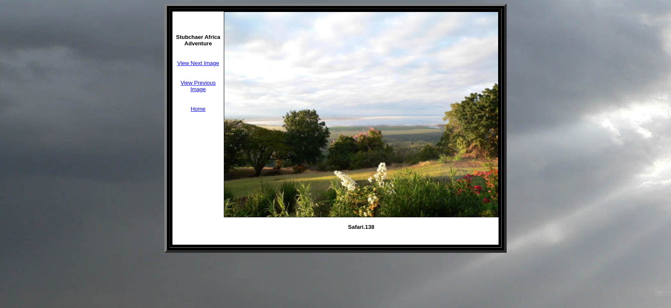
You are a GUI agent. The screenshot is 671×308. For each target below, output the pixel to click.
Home (198, 109)
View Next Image (198, 63)
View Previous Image (198, 86)
